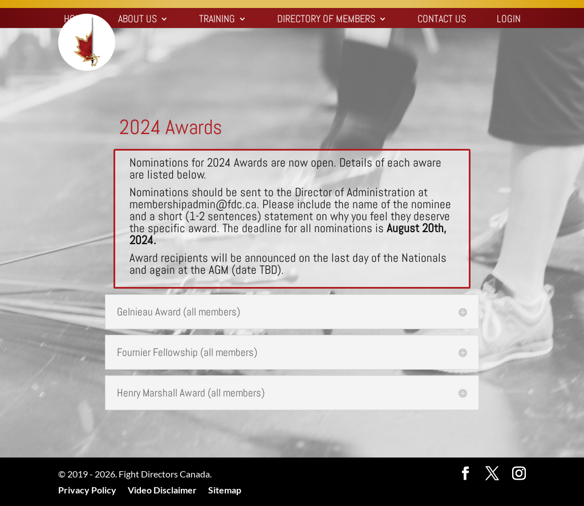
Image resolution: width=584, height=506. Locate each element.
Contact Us (441, 20)
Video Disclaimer (162, 489)
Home (75, 20)
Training (217, 20)
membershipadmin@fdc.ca (193, 204)
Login (509, 20)
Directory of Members (326, 20)
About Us (137, 20)
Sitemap (224, 489)
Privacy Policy (87, 489)
